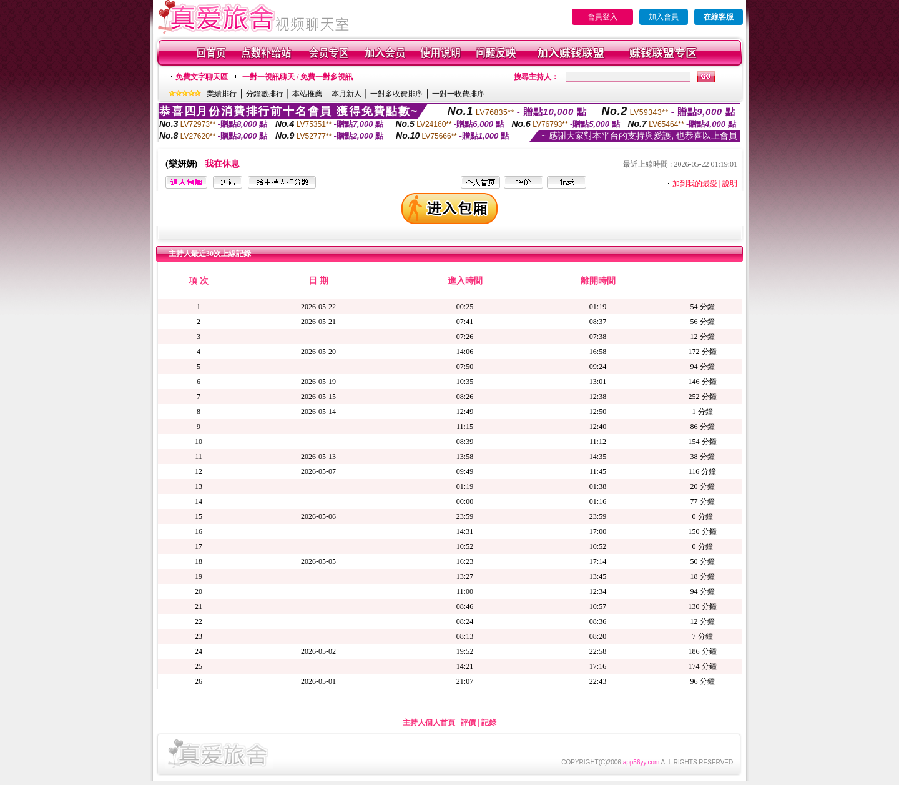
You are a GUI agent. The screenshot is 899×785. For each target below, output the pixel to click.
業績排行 (222, 93)
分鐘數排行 (264, 93)
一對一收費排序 (458, 93)
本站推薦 (307, 93)
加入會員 (664, 16)
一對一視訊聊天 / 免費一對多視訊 (297, 76)
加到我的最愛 (694, 183)
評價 (468, 722)
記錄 (488, 722)
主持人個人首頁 (429, 722)
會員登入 (602, 16)
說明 (729, 183)
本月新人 (346, 93)
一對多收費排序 (396, 93)
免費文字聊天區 (201, 76)
